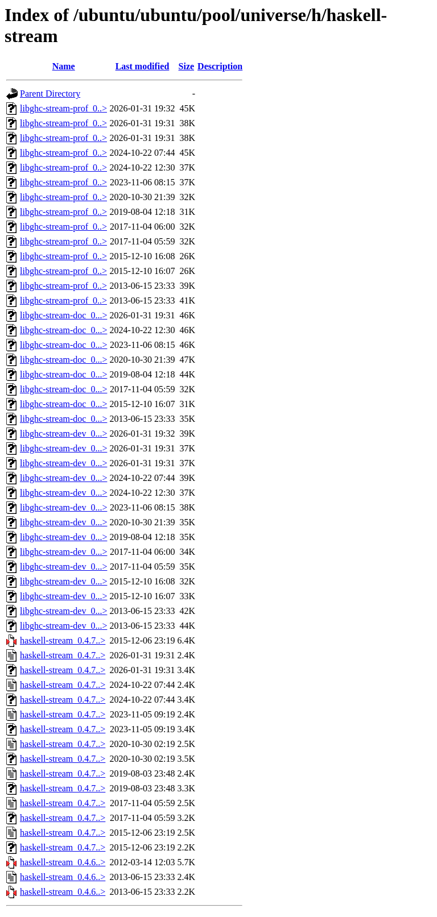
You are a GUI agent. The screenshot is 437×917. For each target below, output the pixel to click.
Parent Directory (50, 93)
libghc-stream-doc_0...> (63, 315)
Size (187, 66)
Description (219, 66)
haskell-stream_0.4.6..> (62, 862)
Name (63, 66)
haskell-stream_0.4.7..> (62, 640)
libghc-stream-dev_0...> (63, 433)
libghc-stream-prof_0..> (63, 108)
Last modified (143, 66)
